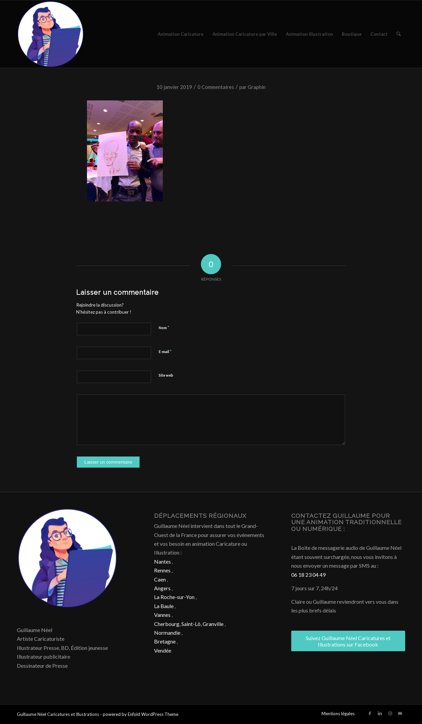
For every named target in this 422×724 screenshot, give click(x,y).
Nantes (162, 561)
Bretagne (165, 641)
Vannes (162, 614)
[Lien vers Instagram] (390, 713)
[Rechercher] (398, 34)
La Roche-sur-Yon (174, 597)
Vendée (162, 650)
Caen (160, 579)
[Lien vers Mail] (400, 713)
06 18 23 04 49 (308, 574)
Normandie (167, 632)
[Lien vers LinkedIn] (380, 713)
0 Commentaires (216, 87)
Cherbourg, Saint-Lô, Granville (188, 624)
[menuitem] (180, 34)
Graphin (257, 87)
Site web (166, 375)
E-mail (165, 351)
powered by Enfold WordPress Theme (140, 714)
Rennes (162, 570)
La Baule (164, 606)
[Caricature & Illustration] (50, 34)
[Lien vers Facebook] (370, 713)
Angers (162, 588)
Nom (164, 327)
